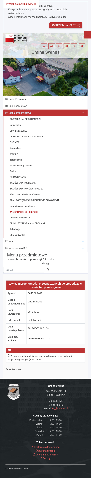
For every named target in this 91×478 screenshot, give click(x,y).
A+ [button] (51, 46)
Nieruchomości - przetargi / (26, 259)
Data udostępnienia (16, 328)
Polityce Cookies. (57, 16)
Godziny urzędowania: (45, 415)
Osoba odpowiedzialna (16, 301)
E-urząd (45, 458)
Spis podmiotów (18, 106)
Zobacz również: (45, 442)
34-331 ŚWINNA (56, 394)
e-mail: (56, 408)
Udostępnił (14, 320)
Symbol (12, 293)
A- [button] (59, 46)
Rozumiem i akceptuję (65, 25)
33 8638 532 (56, 400)
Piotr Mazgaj (34, 320)
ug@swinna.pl (60, 408)
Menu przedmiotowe (20, 112)
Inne (11, 241)
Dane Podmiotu (17, 99)
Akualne (50, 259)
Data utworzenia (14, 312)
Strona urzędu (45, 450)
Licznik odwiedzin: (13, 468)
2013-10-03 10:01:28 (38, 328)
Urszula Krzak (35, 301)
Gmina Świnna (45, 52)
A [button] (44, 46)
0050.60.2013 (35, 293)
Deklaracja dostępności (45, 447)
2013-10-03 (33, 312)
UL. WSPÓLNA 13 (56, 390)
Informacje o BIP (18, 248)
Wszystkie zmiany (14, 369)
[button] (67, 46)
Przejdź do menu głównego (21, 4)
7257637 (27, 468)
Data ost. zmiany (13, 338)
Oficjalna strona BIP (45, 454)
